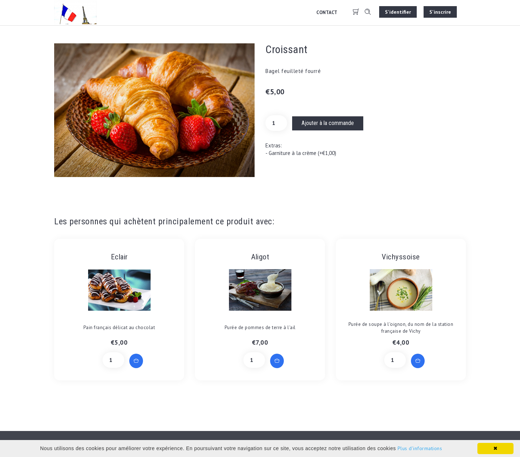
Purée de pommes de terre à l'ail (260, 327)
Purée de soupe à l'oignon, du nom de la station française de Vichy (401, 327)
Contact (326, 12)
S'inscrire (440, 12)
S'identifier (398, 12)
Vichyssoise (401, 257)
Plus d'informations (420, 448)
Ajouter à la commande (328, 123)
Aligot (260, 257)
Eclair (119, 257)
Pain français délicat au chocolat (119, 327)
